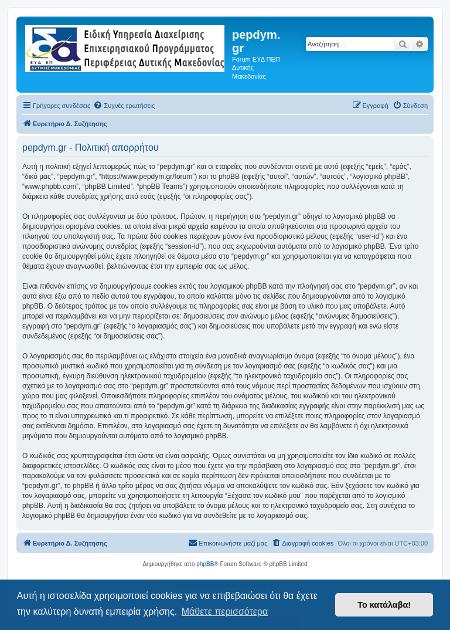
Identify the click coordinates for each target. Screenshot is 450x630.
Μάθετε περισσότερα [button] (225, 612)
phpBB (205, 564)
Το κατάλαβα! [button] (384, 604)
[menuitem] (124, 106)
